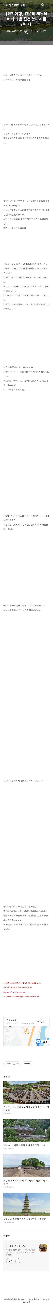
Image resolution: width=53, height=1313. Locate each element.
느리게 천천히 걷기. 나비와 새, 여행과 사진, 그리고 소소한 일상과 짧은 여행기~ (20, 1252)
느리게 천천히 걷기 (14, 5)
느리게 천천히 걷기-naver (14, 1299)
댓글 (6, 1235)
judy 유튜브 (34, 1299)
